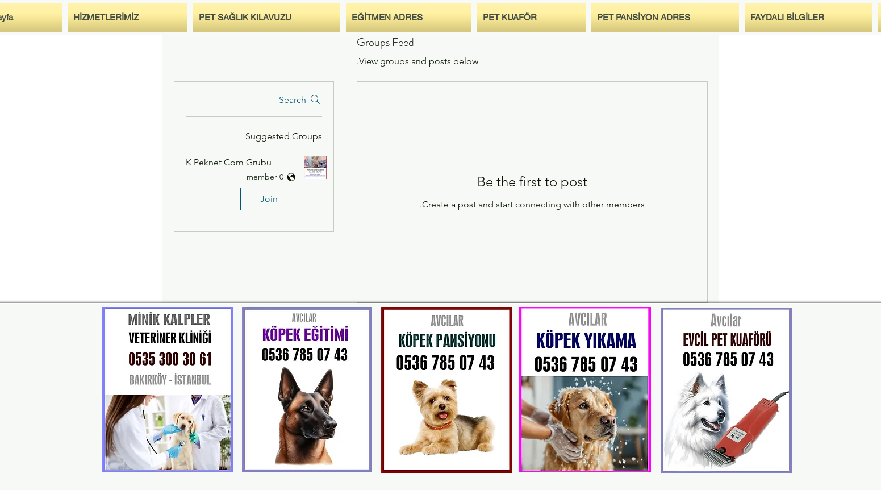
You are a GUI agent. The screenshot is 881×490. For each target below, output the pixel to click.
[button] (253, 185)
